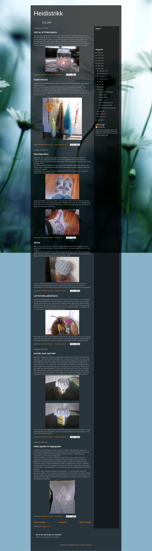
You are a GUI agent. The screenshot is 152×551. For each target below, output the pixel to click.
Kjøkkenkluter (41, 79)
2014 (99, 63)
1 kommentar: (59, 74)
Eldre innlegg (85, 522)
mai (100, 87)
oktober (101, 76)
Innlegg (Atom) (46, 526)
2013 (99, 66)
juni (100, 84)
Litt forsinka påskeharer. (46, 296)
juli (100, 81)
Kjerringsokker (41, 154)
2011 (99, 120)
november (102, 73)
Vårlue (37, 242)
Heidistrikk (48, 13)
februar (101, 114)
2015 (99, 60)
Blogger (89, 545)
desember (102, 71)
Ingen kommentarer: (61, 144)
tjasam (78, 545)
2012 (99, 68)
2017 (99, 55)
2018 (99, 52)
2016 (99, 58)
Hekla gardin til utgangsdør (47, 446)
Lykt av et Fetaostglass (45, 32)
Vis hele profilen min (102, 135)
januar (101, 116)
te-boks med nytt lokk (45, 353)
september (102, 79)
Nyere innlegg (40, 522)
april (100, 89)
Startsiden (62, 522)
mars (101, 111)
